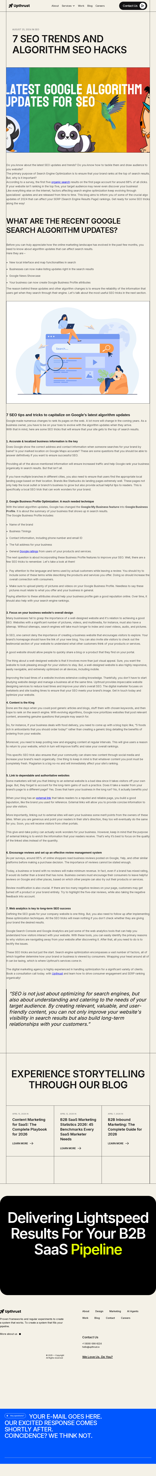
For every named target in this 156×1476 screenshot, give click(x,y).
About (55, 5)
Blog (89, 5)
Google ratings (29, 551)
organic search (60, 182)
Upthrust (57, 973)
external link (43, 798)
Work (81, 5)
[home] (19, 6)
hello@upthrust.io (91, 1347)
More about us (11, 1333)
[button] (68, 6)
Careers (100, 5)
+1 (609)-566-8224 (92, 1343)
